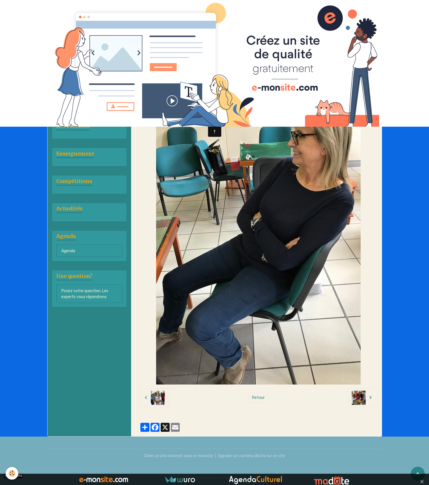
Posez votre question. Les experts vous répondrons (84, 294)
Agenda (68, 251)
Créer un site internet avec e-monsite (178, 455)
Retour (258, 397)
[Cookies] (12, 473)
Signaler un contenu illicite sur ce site (251, 455)
